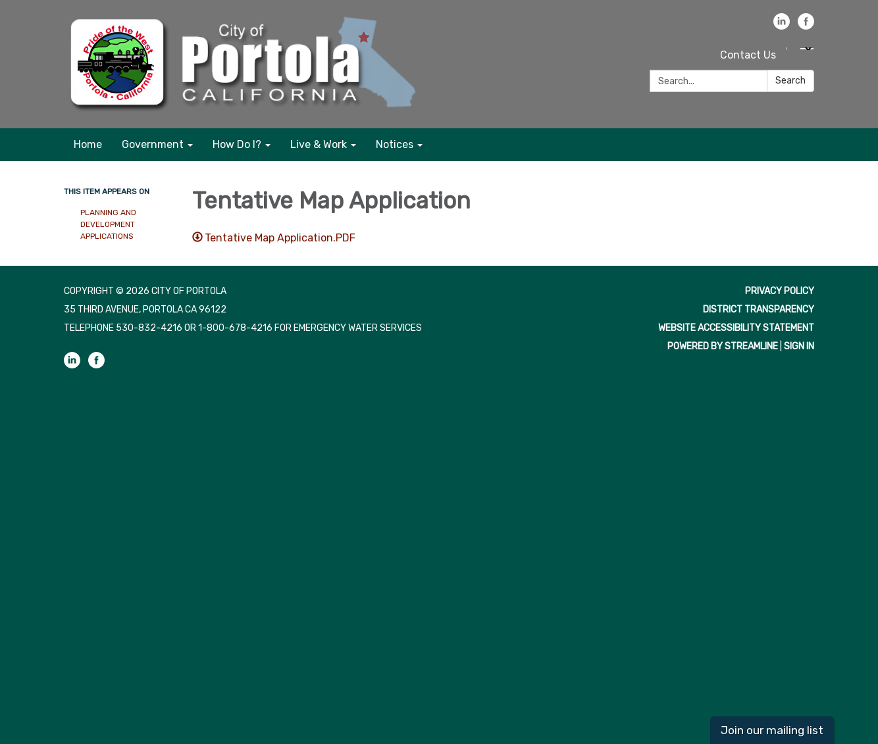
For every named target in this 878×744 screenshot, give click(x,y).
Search (790, 80)
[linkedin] (781, 26)
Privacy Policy (779, 291)
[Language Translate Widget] (807, 48)
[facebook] (806, 26)
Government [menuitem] (153, 144)
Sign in (799, 346)
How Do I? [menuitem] (237, 144)
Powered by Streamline (722, 346)
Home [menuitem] (88, 144)
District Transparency (758, 309)
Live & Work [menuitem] (318, 144)
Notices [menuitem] (394, 144)
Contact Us (748, 55)
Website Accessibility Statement (736, 328)
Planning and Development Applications (108, 224)
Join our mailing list (772, 730)
